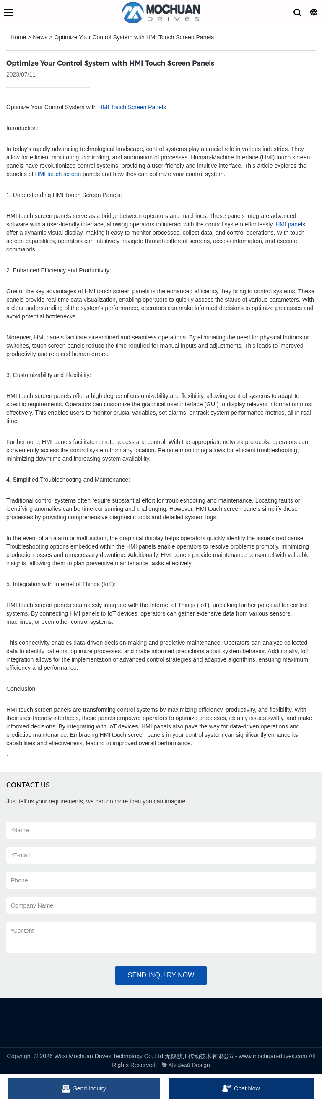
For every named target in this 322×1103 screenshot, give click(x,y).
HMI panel (288, 224)
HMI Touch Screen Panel (130, 107)
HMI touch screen (58, 174)
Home (18, 37)
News (40, 37)
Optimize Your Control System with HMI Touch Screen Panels (134, 37)
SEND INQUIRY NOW (161, 975)
